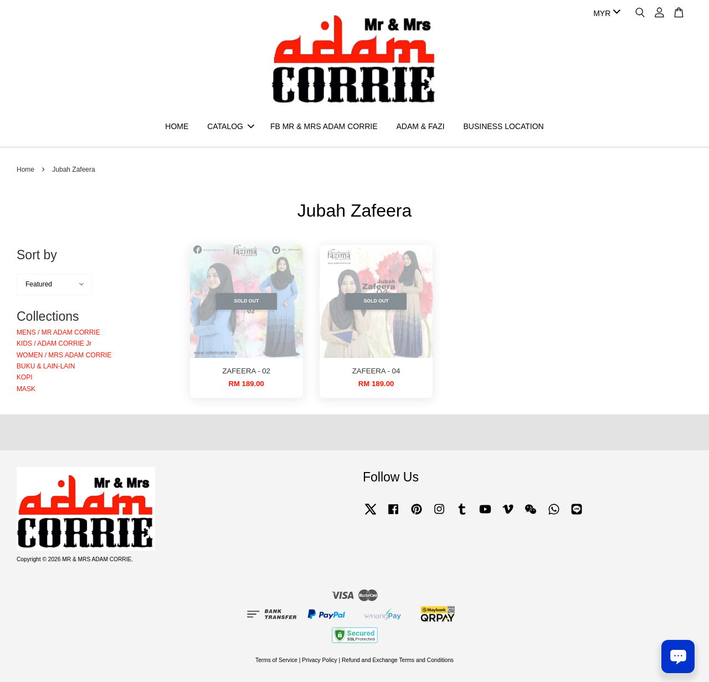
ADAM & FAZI (420, 126)
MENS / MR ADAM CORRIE (58, 333)
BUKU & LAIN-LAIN (46, 367)
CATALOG (230, 126)
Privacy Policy (319, 661)
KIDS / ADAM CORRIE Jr (54, 344)
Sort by (37, 255)
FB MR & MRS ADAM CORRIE (324, 126)
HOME (176, 126)
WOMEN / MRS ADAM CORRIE (64, 355)
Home (25, 170)
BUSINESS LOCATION (503, 126)
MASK (26, 389)
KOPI (25, 378)
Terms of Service (276, 661)
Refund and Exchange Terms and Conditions (398, 661)
